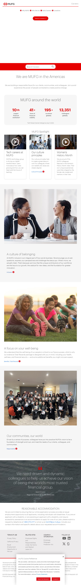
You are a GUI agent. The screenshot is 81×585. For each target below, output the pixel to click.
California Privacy (12, 541)
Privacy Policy (11, 538)
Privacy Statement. (42, 574)
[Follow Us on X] (64, 544)
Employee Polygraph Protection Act (48, 542)
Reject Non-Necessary (43, 579)
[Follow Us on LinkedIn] (69, 538)
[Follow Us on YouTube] (64, 538)
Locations (57, 10)
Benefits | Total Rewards (11, 361)
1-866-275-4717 (29, 522)
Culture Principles (37, 172)
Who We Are (36, 10)
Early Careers (47, 10)
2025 (5, 574)
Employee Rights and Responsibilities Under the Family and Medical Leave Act (31, 543)
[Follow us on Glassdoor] (68, 544)
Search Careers (40, 18)
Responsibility (11, 449)
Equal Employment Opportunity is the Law (12, 548)
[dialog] (40, 569)
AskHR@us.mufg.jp (53, 522)
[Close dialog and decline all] (63, 555)
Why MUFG (25, 10)
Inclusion (9, 272)
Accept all (55, 579)
